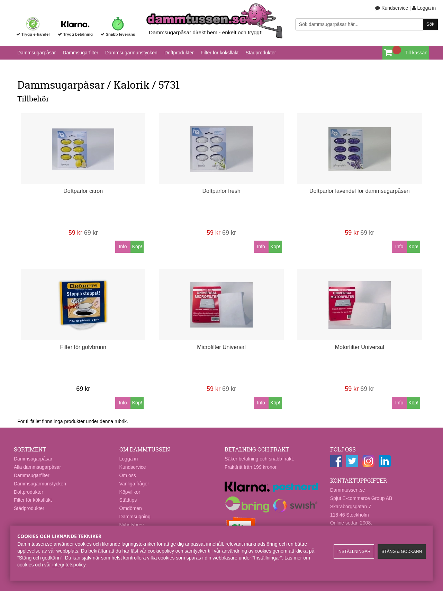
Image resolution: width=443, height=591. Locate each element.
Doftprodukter (179, 52)
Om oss (127, 475)
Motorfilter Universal (359, 347)
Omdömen (130, 508)
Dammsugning (135, 516)
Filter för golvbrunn (83, 347)
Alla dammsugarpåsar (37, 467)
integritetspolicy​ (68, 564)
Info (123, 246)
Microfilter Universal (221, 347)
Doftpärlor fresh (221, 191)
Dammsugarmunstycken (131, 52)
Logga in (424, 8)
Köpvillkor (130, 492)
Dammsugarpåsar (36, 52)
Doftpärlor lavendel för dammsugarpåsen (359, 191)
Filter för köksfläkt (220, 52)
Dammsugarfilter (80, 52)
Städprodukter (260, 52)
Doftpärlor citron (83, 191)
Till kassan (416, 52)
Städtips (128, 500)
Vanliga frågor (134, 483)
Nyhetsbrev (131, 525)
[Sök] (366, 24)
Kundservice (391, 8)
